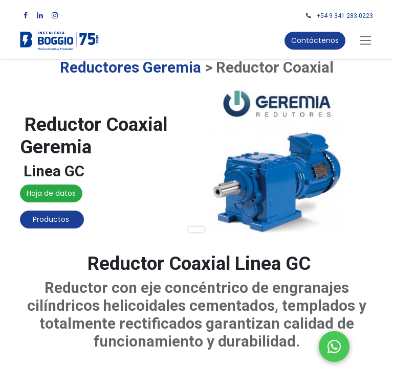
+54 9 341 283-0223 (345, 15)
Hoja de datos (51, 193)
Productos (52, 219)
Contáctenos (315, 40)
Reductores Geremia (130, 67)
